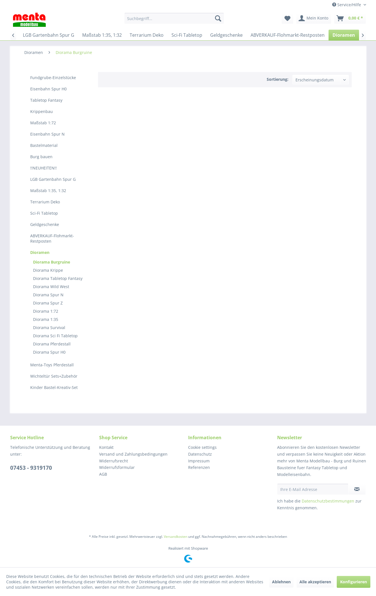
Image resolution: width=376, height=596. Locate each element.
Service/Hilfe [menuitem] (347, 4)
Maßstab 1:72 (43, 122)
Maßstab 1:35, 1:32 (48, 190)
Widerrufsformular (117, 467)
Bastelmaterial (44, 145)
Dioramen (39, 252)
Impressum (199, 461)
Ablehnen (281, 581)
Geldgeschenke (44, 224)
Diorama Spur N (48, 294)
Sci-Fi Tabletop (44, 213)
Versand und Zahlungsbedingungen (133, 454)
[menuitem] (174, 18)
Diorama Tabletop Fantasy (57, 278)
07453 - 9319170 (31, 467)
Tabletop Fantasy (46, 100)
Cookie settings (202, 447)
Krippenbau (41, 111)
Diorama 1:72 (45, 311)
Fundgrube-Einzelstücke (53, 77)
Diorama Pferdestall (52, 344)
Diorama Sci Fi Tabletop (55, 335)
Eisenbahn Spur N (47, 134)
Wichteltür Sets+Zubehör (53, 376)
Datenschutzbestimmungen (328, 501)
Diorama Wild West (51, 286)
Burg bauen (41, 156)
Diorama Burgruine (51, 262)
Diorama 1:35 (45, 319)
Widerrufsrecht (113, 461)
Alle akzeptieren (315, 581)
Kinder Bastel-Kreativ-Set (54, 387)
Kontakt (106, 447)
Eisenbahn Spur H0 (48, 89)
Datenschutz (200, 454)
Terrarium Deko (45, 202)
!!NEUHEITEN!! (43, 168)
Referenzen (199, 467)
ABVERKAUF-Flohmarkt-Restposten (52, 238)
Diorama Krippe (48, 270)
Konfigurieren (353, 581)
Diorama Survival (49, 327)
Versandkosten (175, 536)
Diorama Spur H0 (49, 352)
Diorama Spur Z (48, 303)
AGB (103, 474)
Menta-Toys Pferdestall (52, 364)
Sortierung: (277, 79)
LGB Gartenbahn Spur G (53, 179)
